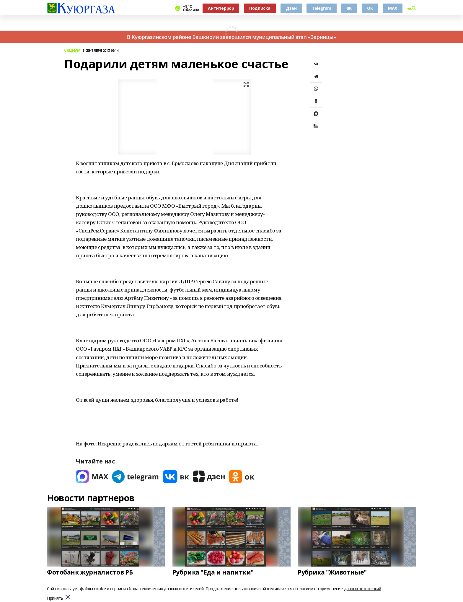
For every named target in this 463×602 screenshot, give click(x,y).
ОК (370, 8)
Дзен (291, 8)
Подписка (259, 8)
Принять (55, 598)
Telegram (321, 8)
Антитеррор (221, 8)
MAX (392, 8)
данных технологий (362, 588)
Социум (72, 50)
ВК (349, 8)
